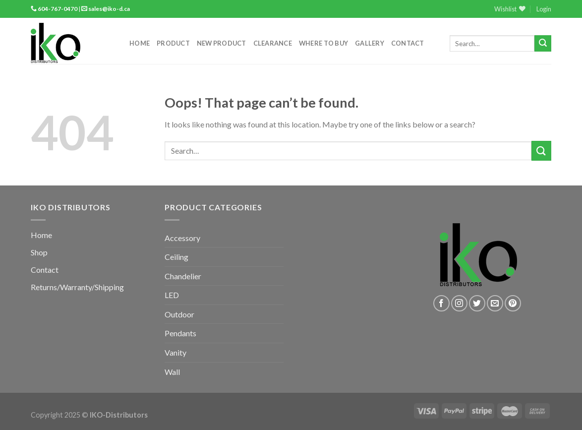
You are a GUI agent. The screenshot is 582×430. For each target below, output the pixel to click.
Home (139, 43)
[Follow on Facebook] (441, 303)
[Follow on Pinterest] (513, 303)
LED (172, 295)
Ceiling (176, 256)
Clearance (272, 43)
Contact (407, 43)
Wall (172, 371)
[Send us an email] (495, 303)
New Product (221, 43)
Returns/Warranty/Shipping (77, 287)
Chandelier (183, 276)
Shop (39, 252)
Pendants (180, 333)
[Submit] (542, 43)
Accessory (182, 238)
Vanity (175, 352)
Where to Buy (323, 43)
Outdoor (179, 314)
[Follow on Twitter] (477, 303)
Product (173, 43)
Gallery (369, 43)
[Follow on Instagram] (459, 303)
